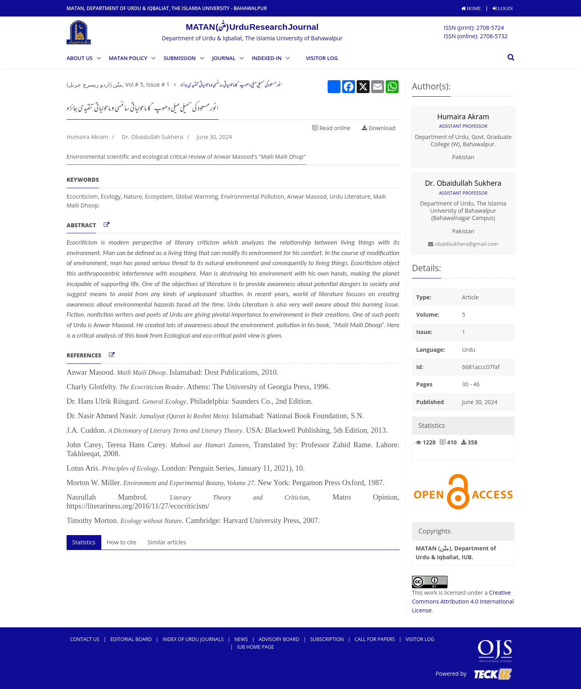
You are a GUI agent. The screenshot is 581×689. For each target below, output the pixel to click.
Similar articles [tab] (167, 542)
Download (378, 128)
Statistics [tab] (84, 542)
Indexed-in (267, 58)
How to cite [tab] (121, 542)
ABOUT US (80, 58)
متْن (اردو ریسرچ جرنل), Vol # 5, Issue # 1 (118, 84)
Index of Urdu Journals (193, 639)
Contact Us (85, 639)
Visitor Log (322, 58)
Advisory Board (279, 639)
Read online (331, 128)
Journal (224, 58)
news (241, 639)
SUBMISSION (180, 58)
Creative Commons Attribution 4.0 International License (463, 601)
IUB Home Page (255, 646)
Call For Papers (375, 639)
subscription (327, 639)
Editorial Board (131, 639)
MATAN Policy (129, 58)
